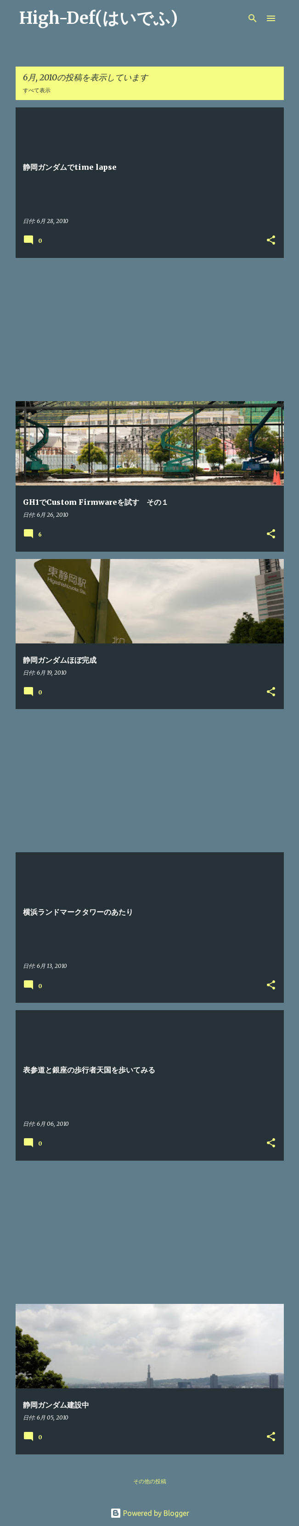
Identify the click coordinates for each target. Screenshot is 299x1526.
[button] (270, 241)
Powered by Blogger (149, 1513)
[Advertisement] (150, 329)
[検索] (252, 18)
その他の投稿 (149, 1481)
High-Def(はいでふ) (98, 18)
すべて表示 (37, 90)
